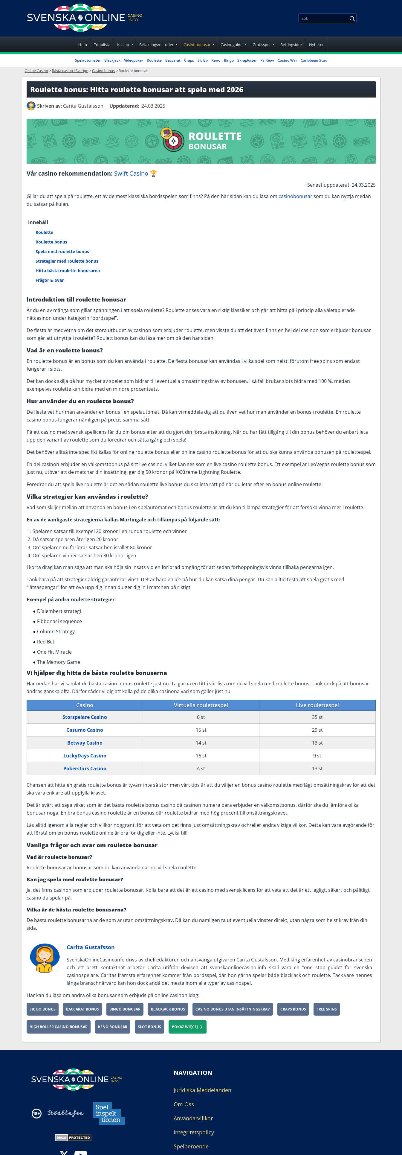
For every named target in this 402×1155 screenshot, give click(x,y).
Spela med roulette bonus (62, 251)
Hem (82, 44)
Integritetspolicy (194, 1132)
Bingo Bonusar (124, 1009)
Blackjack (112, 60)
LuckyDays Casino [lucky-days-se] (84, 755)
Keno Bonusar (112, 1026)
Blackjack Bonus (168, 1009)
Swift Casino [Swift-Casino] (131, 173)
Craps (189, 60)
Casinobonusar (197, 44)
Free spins (327, 1009)
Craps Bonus (293, 1009)
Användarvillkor (193, 1118)
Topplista (102, 44)
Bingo (229, 60)
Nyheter (316, 44)
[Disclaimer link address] (66, 1113)
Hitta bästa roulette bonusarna (68, 270)
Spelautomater (88, 60)
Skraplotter (247, 60)
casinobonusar (295, 196)
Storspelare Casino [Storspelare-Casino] (84, 717)
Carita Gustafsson (91, 947)
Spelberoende (191, 1146)
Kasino (123, 44)
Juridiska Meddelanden (202, 1090)
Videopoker (133, 60)
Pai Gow (267, 60)
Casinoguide (231, 44)
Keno (215, 60)
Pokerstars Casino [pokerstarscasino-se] (84, 768)
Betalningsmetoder (156, 44)
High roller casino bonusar (59, 1026)
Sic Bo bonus (43, 1009)
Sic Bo (203, 60)
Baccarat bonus (82, 1009)
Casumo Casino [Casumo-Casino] (84, 730)
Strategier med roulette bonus (67, 261)
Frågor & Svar (50, 280)
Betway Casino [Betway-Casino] (85, 742)
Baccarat (173, 60)
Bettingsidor (291, 44)
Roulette (154, 60)
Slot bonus (149, 1026)
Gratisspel (261, 44)
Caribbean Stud (314, 60)
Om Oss (184, 1104)
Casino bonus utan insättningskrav (232, 1009)
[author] (31, 105)
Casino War (287, 60)
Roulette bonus (51, 242)
